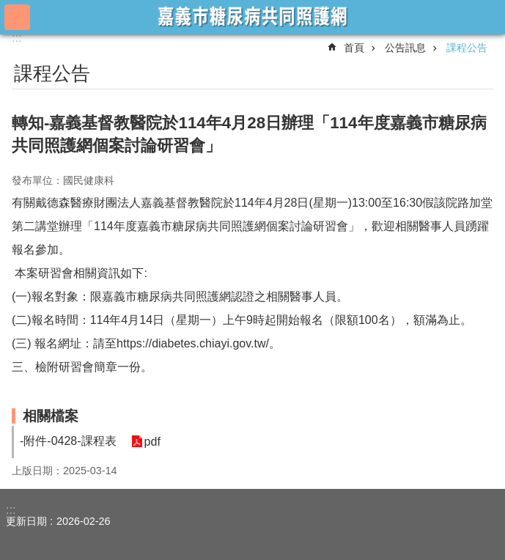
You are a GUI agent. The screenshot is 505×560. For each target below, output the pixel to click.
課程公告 (466, 48)
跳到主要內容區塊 (7, 7)
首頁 (354, 48)
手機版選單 (17, 17)
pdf (152, 441)
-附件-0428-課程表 (68, 441)
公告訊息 (405, 48)
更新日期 (26, 521)
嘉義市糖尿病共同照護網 (253, 16)
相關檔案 (50, 416)
